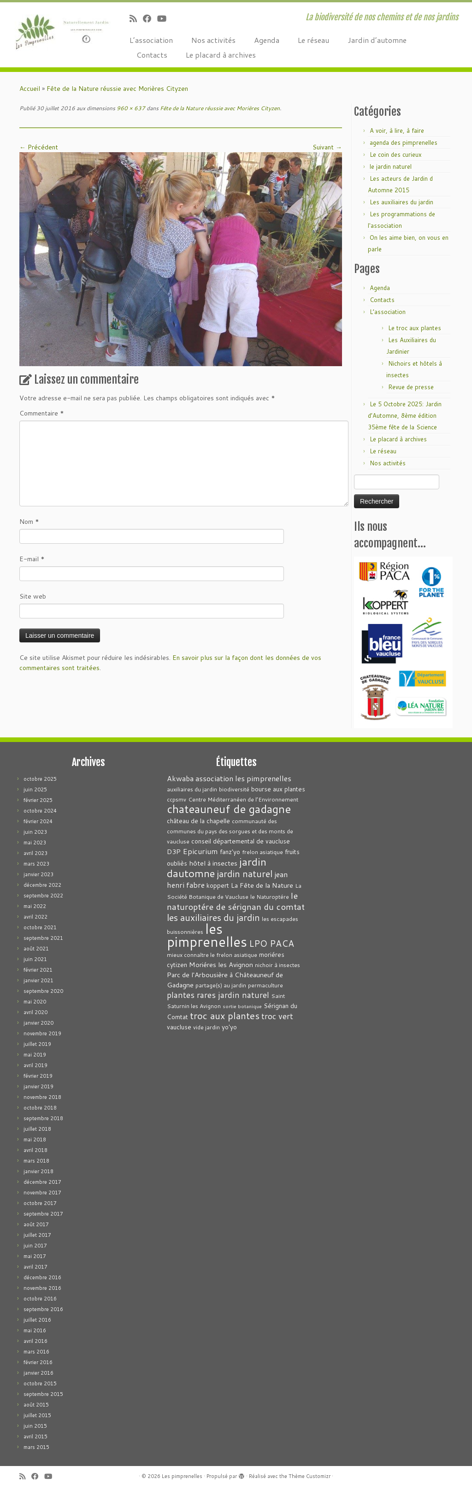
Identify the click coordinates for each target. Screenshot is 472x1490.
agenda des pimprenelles (403, 142)
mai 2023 (35, 842)
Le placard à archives (221, 54)
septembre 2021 (43, 938)
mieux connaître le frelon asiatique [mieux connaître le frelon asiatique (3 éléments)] (212, 955)
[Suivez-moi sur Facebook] (150, 18)
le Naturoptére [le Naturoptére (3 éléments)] (269, 897)
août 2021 (36, 948)
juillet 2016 (37, 1320)
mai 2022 (35, 906)
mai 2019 (35, 1054)
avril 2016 (35, 1341)
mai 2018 (35, 1139)
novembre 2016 (42, 1288)
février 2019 (38, 1076)
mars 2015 (36, 1447)
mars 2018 (36, 1160)
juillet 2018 (37, 1129)
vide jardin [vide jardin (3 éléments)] (206, 1027)
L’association (151, 40)
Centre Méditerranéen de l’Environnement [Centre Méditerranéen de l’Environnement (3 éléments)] (243, 799)
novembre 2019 (42, 1033)
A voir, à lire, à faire (397, 130)
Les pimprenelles (182, 1476)
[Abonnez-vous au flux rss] (136, 18)
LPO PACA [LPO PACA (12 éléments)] (271, 943)
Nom (29, 521)
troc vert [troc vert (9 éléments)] (277, 1016)
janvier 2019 (38, 1086)
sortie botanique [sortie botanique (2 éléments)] (242, 1006)
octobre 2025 (40, 779)
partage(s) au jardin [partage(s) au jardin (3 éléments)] (220, 985)
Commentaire (41, 413)
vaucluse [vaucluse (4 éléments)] (179, 1026)
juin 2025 (35, 789)
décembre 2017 (42, 1182)
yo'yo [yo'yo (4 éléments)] (229, 1026)
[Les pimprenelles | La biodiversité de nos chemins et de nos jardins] (55, 30)
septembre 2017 (43, 1213)
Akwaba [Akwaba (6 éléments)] (180, 778)
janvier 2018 (38, 1171)
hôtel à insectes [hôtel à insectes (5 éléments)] (213, 863)
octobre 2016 (40, 1298)
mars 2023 (36, 863)
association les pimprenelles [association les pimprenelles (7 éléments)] (243, 778)
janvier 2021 (38, 980)
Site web (32, 596)
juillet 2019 (37, 1044)
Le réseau (313, 40)
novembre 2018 (42, 1097)
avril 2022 (35, 916)
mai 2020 (35, 1001)
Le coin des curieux (396, 154)
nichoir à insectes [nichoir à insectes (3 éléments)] (277, 965)
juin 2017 (35, 1245)
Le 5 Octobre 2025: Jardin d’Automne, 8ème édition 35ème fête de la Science (405, 415)
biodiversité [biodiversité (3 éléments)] (234, 789)
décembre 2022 (42, 885)
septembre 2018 (43, 1118)
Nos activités (213, 40)
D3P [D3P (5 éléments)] (174, 851)
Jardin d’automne (377, 40)
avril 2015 (35, 1436)
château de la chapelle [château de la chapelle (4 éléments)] (198, 820)
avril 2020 (35, 1012)
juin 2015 (35, 1426)
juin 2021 (35, 959)
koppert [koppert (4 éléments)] (217, 885)
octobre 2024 (40, 810)
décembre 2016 (42, 1277)
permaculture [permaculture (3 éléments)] (265, 985)
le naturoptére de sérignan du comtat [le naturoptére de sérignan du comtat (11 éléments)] (236, 901)
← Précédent (38, 147)
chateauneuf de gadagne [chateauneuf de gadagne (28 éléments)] (229, 809)
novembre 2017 (42, 1192)
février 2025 (38, 800)
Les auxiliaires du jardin (401, 202)
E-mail (32, 559)
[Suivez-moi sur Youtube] (164, 18)
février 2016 (38, 1362)
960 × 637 (130, 108)
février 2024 (38, 821)
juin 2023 (35, 832)
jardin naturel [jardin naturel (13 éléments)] (244, 873)
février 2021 (38, 970)
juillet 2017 (37, 1235)
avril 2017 (35, 1266)
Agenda (266, 40)
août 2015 (36, 1404)
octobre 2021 (40, 927)
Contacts (151, 54)
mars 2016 (36, 1351)
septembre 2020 (43, 991)
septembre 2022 (43, 895)
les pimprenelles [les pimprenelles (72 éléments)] (207, 935)
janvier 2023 (38, 874)
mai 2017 (35, 1256)
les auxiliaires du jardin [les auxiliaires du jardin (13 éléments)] (213, 917)
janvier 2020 (38, 1023)
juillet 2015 (37, 1415)
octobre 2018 (40, 1107)
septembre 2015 (43, 1394)
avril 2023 (35, 853)
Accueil (29, 88)
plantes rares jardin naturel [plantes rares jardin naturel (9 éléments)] (218, 995)
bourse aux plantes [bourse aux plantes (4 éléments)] (278, 788)
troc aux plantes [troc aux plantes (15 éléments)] (225, 1015)
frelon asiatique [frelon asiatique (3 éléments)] (262, 852)
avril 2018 (35, 1150)
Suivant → (327, 147)
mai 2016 (35, 1330)
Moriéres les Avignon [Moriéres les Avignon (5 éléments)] (221, 964)
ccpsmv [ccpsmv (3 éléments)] (176, 799)
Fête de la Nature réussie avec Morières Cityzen (117, 88)
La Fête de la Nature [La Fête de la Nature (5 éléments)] (262, 885)
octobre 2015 (40, 1383)
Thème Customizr (309, 1476)
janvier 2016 (38, 1373)
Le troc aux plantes (414, 328)
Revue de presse (411, 387)
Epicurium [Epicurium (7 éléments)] (200, 851)
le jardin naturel (391, 166)
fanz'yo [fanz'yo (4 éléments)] (230, 851)
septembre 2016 (43, 1309)
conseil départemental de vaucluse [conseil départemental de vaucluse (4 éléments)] (240, 841)
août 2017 (36, 1224)
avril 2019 (35, 1065)
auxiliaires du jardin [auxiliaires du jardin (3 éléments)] (192, 789)
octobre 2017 (40, 1203)
